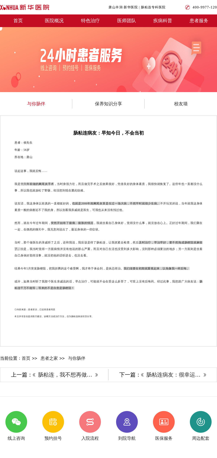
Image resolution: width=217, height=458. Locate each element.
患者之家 (49, 358)
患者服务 (199, 20)
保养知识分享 (108, 103)
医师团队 (126, 20)
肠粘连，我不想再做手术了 (70, 375)
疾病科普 (162, 20)
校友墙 (181, 103)
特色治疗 (90, 20)
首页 (18, 20)
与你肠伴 (36, 103)
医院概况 (54, 20)
